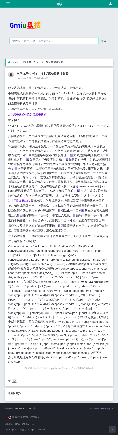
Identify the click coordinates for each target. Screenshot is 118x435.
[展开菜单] (8, 4)
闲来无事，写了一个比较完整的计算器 (42, 62)
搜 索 (103, 41)
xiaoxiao (21, 78)
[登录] (110, 4)
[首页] (9, 62)
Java (15, 62)
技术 (14, 381)
